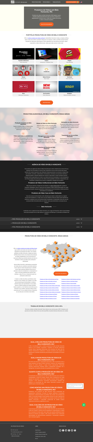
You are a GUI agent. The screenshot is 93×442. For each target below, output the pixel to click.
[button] (47, 2)
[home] (15, 1)
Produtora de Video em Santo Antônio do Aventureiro (50, 292)
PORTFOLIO (38, 430)
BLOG (36, 438)
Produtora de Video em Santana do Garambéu (70, 298)
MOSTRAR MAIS (46, 102)
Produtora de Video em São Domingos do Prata (49, 279)
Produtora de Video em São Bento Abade (69, 281)
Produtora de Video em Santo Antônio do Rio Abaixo (50, 285)
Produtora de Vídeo (36, 2)
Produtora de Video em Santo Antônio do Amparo (71, 292)
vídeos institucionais (54, 185)
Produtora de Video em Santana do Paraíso (48, 296)
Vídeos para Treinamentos (23, 95)
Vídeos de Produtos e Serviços (70, 95)
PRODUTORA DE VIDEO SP (41, 434)
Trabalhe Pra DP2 (56, 2)
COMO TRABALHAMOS (40, 432)
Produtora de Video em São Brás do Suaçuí (48, 281)
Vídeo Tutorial (46, 78)
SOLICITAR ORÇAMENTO (46, 24)
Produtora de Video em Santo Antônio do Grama (70, 289)
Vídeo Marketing (69, 62)
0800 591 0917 (24, 2)
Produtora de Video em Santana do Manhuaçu (70, 296)
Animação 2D (23, 78)
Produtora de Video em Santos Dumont (47, 283)
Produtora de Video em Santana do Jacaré (48, 298)
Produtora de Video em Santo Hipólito (68, 283)
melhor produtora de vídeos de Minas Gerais (27, 248)
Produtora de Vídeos (18, 426)
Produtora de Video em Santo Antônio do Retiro (70, 285)
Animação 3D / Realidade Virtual (46, 62)
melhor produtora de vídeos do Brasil (36, 38)
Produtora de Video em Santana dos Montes (48, 294)
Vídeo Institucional (23, 62)
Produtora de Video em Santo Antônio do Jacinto (70, 287)
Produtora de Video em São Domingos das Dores (71, 279)
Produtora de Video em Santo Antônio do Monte (49, 287)
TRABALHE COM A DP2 (40, 436)
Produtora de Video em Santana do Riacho (69, 294)
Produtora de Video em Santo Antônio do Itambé (49, 289)
